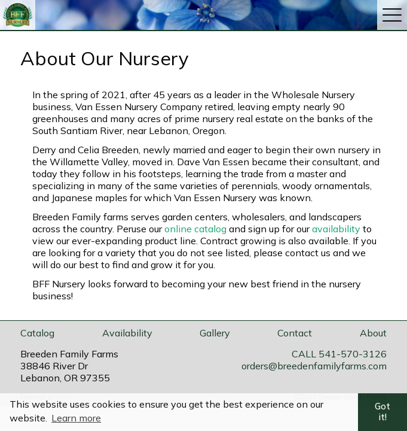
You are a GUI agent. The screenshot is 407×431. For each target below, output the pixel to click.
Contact (294, 333)
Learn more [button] (76, 418)
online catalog (195, 229)
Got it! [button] (382, 412)
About (373, 333)
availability (336, 229)
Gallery (215, 333)
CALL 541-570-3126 (339, 354)
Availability (127, 333)
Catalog (37, 333)
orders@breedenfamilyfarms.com (314, 366)
